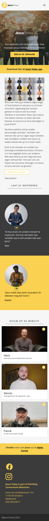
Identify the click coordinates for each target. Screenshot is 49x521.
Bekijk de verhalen (17, 172)
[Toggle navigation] (44, 5)
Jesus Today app (34, 69)
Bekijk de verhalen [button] (24, 54)
